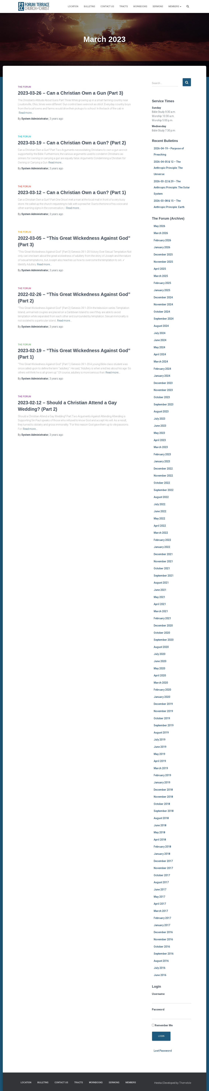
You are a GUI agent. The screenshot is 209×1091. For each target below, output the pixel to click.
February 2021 (162, 618)
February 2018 (162, 846)
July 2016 (159, 967)
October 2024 (162, 311)
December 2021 (163, 554)
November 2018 (163, 796)
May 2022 (159, 518)
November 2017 (163, 868)
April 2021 (160, 604)
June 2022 (160, 511)
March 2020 (161, 682)
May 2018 (159, 832)
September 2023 (163, 404)
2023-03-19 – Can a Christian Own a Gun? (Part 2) (72, 142)
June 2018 (160, 825)
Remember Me (162, 1025)
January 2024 (162, 375)
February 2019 (162, 775)
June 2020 (160, 661)
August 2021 (161, 582)
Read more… (26, 112)
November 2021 (163, 561)
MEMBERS (174, 6)
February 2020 (162, 689)
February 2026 (162, 240)
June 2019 (160, 746)
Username (158, 993)
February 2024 (162, 368)
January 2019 (162, 782)
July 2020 (159, 654)
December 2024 (163, 297)
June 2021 (160, 589)
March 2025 (161, 276)
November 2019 (163, 711)
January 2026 (162, 247)
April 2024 (160, 354)
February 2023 (162, 454)
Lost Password (163, 1050)
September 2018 (163, 810)
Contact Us (107, 6)
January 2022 (162, 547)
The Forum (24, 87)
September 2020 (163, 639)
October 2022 (162, 482)
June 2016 (160, 975)
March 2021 (161, 611)
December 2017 (163, 861)
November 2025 (163, 261)
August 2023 (161, 411)
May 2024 (159, 347)
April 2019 (160, 761)
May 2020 (159, 668)
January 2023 (162, 461)
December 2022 (163, 468)
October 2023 (162, 397)
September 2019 (163, 725)
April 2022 (160, 525)
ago (56, 118)
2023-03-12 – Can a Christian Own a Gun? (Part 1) (72, 192)
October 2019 (162, 718)
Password (158, 1009)
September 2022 (163, 490)
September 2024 (163, 318)
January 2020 (162, 696)
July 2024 (159, 333)
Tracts (123, 6)
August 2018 (161, 818)
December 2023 (163, 383)
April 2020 (160, 675)
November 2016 (163, 939)
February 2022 (162, 539)
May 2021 (159, 597)
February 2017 (162, 917)
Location (73, 6)
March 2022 (161, 532)
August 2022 (161, 497)
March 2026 (161, 233)
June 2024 (160, 340)
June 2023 (160, 425)
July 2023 (159, 418)
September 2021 (163, 575)
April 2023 (160, 440)
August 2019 (161, 732)
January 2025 (162, 290)
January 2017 (162, 925)
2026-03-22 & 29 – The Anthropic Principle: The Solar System (172, 187)
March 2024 (161, 361)
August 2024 (161, 325)
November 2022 (163, 475)
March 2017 (161, 910)
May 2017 (159, 896)
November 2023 (163, 390)
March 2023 (161, 447)
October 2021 (162, 568)
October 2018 (162, 803)
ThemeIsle (185, 1082)
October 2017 (162, 875)
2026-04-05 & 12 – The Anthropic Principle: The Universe (168, 168)
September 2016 (163, 953)
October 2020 (162, 632)
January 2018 (162, 853)
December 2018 (163, 789)
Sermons (158, 6)
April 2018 (160, 839)
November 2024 (163, 304)
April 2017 (160, 903)
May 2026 (159, 226)
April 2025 (160, 268)
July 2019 (159, 739)
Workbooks (140, 6)
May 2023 (159, 432)
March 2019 (161, 768)
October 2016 (162, 946)
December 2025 (163, 254)
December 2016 (163, 932)
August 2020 (161, 647)
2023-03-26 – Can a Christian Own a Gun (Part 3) (70, 93)
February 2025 (162, 283)
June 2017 (160, 889)
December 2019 (163, 703)
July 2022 (159, 504)
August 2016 (161, 960)
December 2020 (163, 625)
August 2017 (161, 882)
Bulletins (89, 6)
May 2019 (159, 754)
